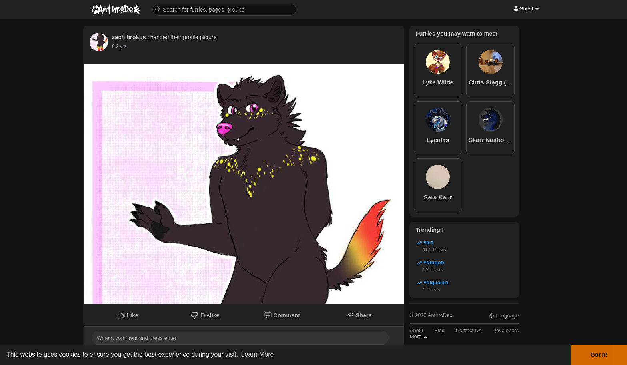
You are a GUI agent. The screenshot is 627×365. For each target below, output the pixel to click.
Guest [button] (526, 9)
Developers (505, 330)
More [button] (418, 336)
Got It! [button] (599, 354)
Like (128, 315)
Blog (439, 330)
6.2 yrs (119, 46)
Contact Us (468, 330)
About (416, 330)
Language (504, 315)
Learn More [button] (257, 354)
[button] (224, 9)
